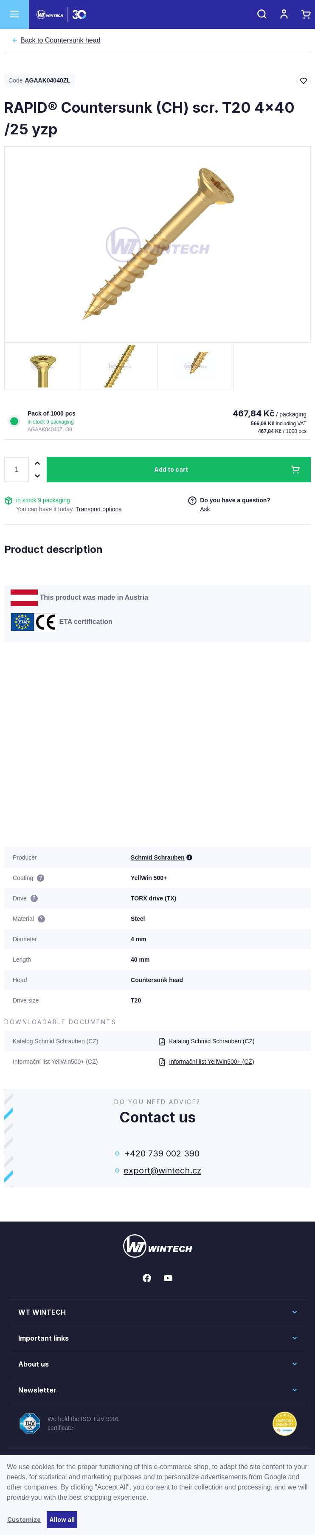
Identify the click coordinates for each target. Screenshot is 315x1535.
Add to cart (171, 469)
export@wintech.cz (162, 1170)
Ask (205, 509)
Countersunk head (60, 40)
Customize (24, 1519)
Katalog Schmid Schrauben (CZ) (206, 1041)
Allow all (62, 1519)
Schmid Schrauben (158, 857)
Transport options (98, 509)
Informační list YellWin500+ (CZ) (206, 1061)
